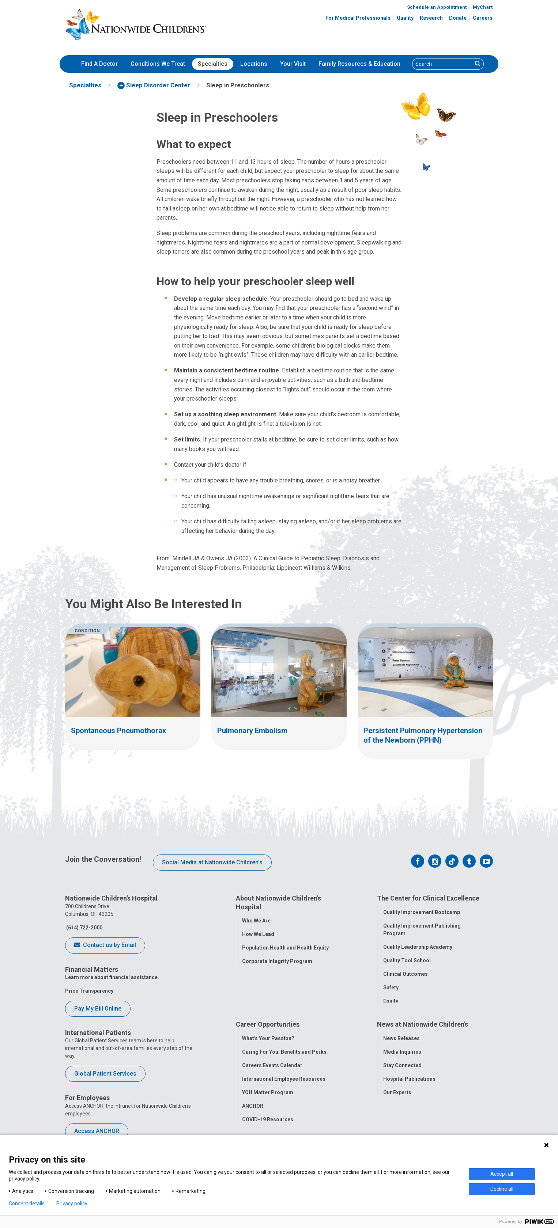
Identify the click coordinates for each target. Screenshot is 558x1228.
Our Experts (397, 1095)
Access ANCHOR (96, 1130)
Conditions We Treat (158, 63)
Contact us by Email (105, 945)
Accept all (501, 1174)
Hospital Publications (409, 1081)
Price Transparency (89, 991)
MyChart (483, 7)
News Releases (401, 1040)
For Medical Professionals (358, 17)
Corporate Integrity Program (277, 961)
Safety (391, 987)
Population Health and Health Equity (285, 948)
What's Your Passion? (268, 1040)
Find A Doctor (99, 63)
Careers (483, 17)
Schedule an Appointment (437, 7)
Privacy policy (71, 1203)
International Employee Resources (283, 1081)
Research (431, 17)
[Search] (442, 64)
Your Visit (293, 63)
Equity (390, 1001)
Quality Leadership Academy (417, 947)
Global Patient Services (105, 1073)
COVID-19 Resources (267, 1122)
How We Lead (258, 934)
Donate (458, 17)
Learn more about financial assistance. (112, 977)
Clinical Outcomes (405, 974)
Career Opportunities (267, 1027)
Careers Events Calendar (272, 1067)
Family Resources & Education (359, 63)
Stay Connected (402, 1067)
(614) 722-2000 (83, 928)
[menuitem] (99, 64)
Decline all (501, 1189)
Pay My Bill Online (97, 1008)
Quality (405, 17)
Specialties (212, 63)
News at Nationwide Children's (422, 1027)
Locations (253, 63)
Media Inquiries (402, 1054)
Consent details (27, 1203)
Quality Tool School (407, 960)
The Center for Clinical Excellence (428, 898)
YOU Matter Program (267, 1095)
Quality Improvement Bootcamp (421, 912)
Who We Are (256, 921)
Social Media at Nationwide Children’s (212, 862)
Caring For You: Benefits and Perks (284, 1054)
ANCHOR (252, 1108)
